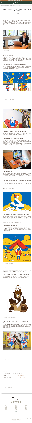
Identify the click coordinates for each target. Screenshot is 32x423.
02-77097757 (16, 412)
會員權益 (2, 417)
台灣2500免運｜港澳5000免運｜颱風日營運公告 (15, 0)
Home (1, 4)
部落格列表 (4, 4)
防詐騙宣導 (7, 417)
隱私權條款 (12, 417)
